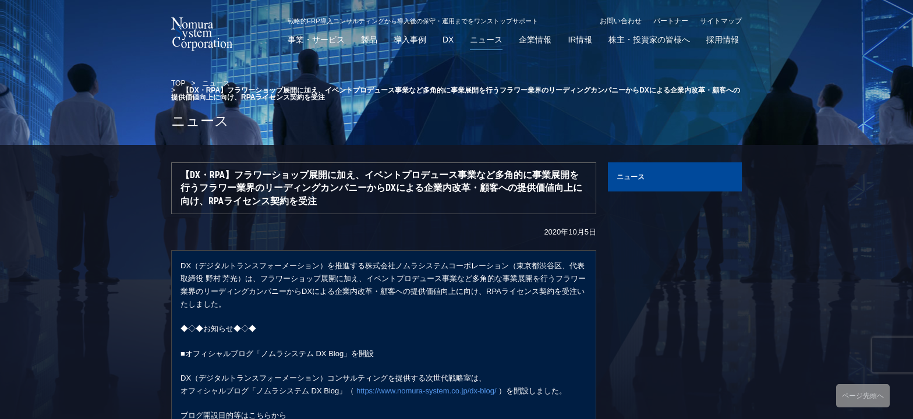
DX (448, 39)
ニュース (486, 39)
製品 (369, 39)
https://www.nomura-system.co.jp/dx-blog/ (426, 390)
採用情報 (722, 39)
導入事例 (410, 39)
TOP (178, 83)
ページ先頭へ (863, 396)
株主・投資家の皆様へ (649, 39)
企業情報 (535, 39)
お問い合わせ (621, 21)
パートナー (670, 21)
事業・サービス (316, 39)
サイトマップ (721, 21)
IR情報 (580, 39)
